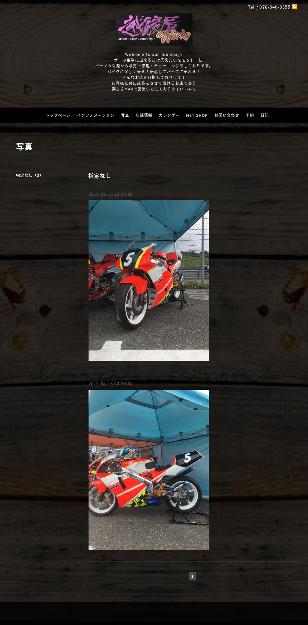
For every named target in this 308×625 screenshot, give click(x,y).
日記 (265, 115)
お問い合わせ (226, 115)
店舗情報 (144, 115)
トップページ (58, 115)
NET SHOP (197, 115)
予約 (250, 115)
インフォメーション (96, 115)
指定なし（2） (30, 175)
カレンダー (169, 115)
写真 (125, 115)
